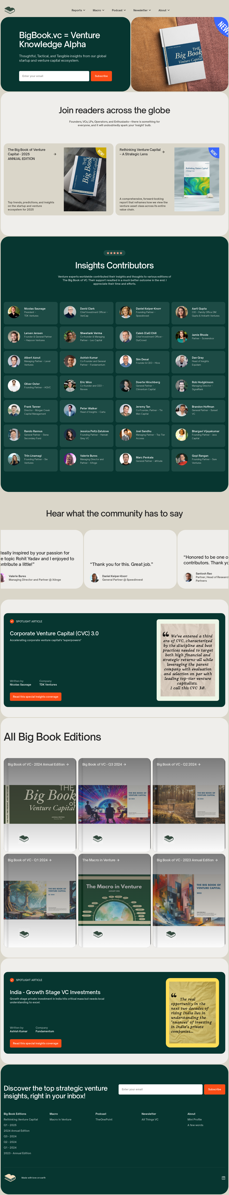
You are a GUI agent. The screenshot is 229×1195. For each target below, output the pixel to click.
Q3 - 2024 (10, 1136)
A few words (195, 1125)
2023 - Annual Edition (17, 1153)
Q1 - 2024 (10, 1147)
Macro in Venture (60, 1119)
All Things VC (150, 1119)
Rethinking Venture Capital (21, 1119)
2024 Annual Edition (17, 1130)
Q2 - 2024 (10, 1142)
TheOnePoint (104, 1119)
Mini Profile (195, 1119)
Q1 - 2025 (10, 1125)
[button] (79, 10)
